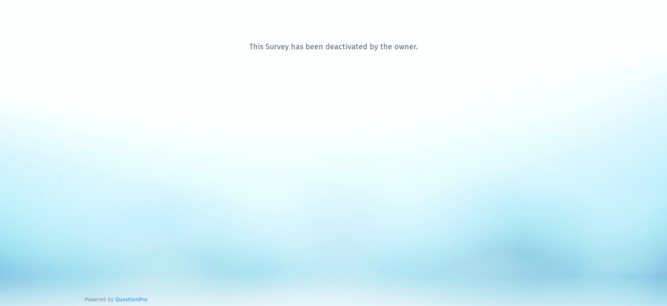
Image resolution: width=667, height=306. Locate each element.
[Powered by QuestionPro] (131, 299)
